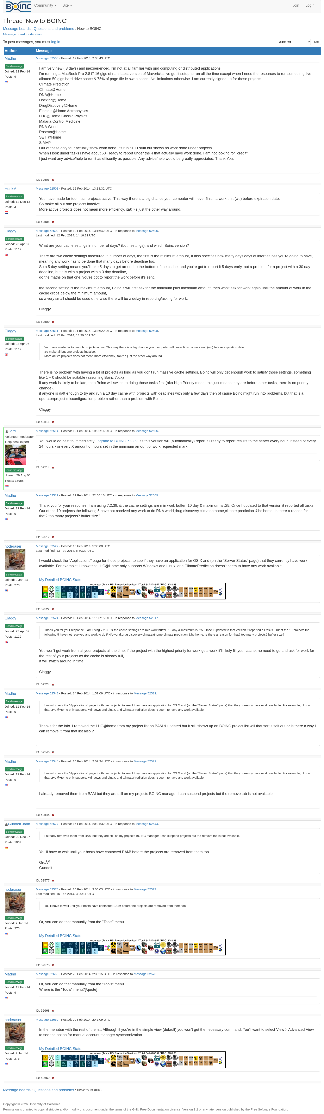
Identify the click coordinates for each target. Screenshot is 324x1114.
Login (309, 5)
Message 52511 (47, 330)
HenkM (11, 189)
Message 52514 (47, 431)
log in (55, 42)
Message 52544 (47, 761)
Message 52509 (47, 231)
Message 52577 (47, 824)
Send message (14, 66)
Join (295, 5)
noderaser (13, 546)
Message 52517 (47, 495)
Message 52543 (47, 693)
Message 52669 (47, 1019)
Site (67, 5)
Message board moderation (22, 34)
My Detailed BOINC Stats (60, 580)
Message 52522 (47, 546)
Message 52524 (47, 618)
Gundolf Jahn (19, 824)
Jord (12, 431)
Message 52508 (47, 188)
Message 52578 (47, 889)
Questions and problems (54, 29)
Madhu (10, 58)
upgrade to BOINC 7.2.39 (116, 441)
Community (45, 5)
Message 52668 (47, 974)
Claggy (10, 231)
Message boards (17, 29)
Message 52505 (47, 58)
